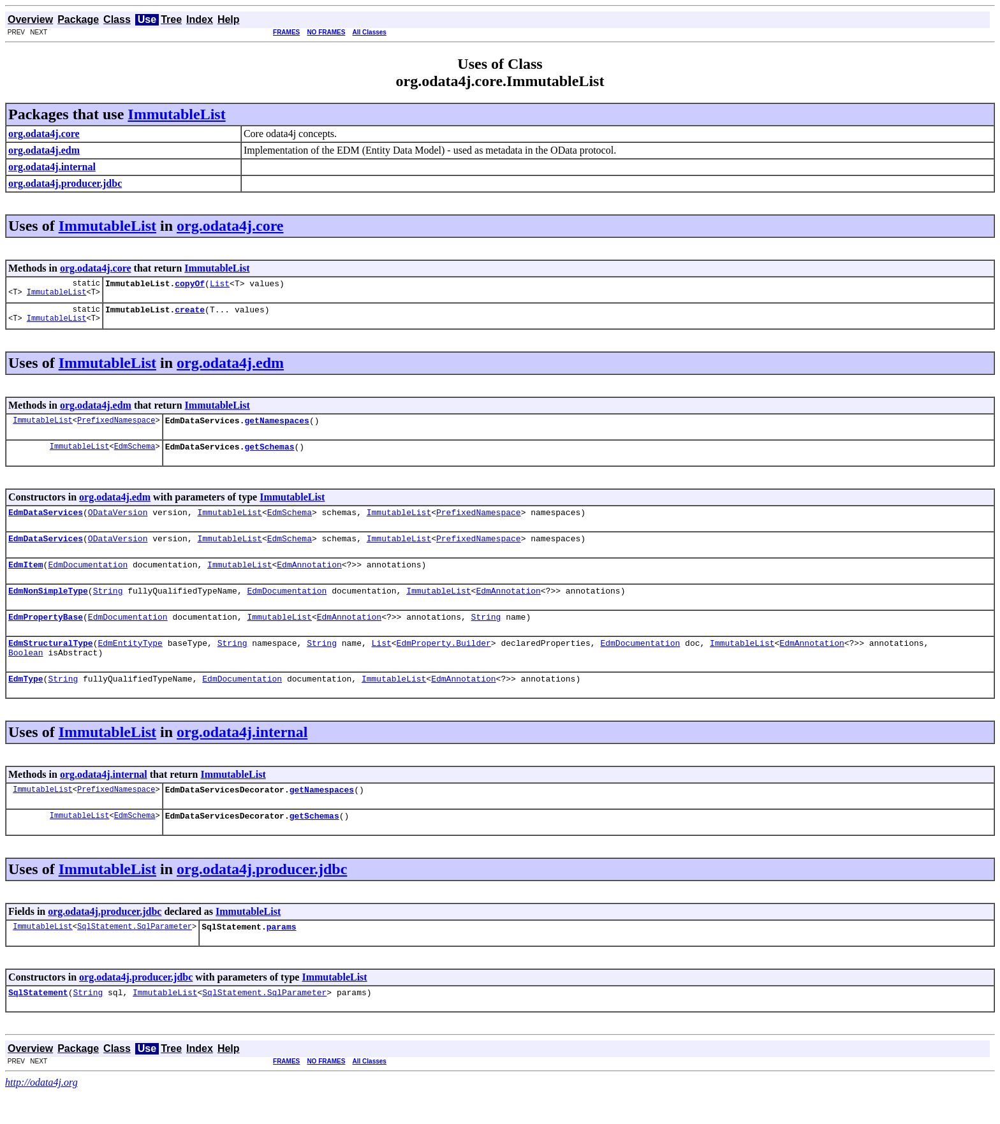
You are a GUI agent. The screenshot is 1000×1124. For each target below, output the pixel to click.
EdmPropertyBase (45, 633)
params (282, 955)
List (220, 285)
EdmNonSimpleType (48, 605)
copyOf (190, 285)
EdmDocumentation (88, 577)
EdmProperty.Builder (444, 662)
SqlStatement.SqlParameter (134, 954)
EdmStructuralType (50, 662)
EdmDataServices (45, 521)
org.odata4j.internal (242, 755)
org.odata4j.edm (230, 366)
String (108, 605)
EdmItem (25, 577)
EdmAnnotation (309, 577)
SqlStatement (38, 1022)
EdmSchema (135, 453)
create (190, 313)
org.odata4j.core (230, 225)
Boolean (25, 673)
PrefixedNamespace (116, 425)
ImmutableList (176, 114)
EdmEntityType (130, 662)
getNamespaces (276, 426)
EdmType (25, 701)
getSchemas (269, 454)
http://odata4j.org (41, 1112)
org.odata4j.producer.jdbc (262, 895)
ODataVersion (118, 521)
